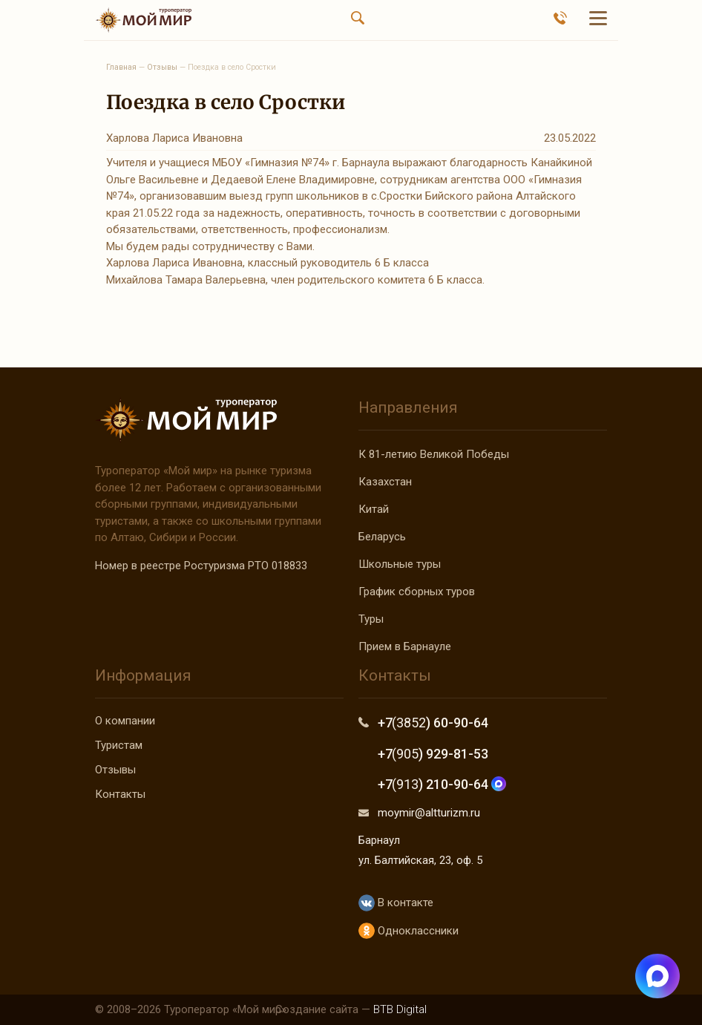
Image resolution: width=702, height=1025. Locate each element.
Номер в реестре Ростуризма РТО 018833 (201, 565)
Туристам (118, 745)
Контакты (120, 794)
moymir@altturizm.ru (429, 812)
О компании (125, 720)
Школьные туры (399, 564)
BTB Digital (400, 1009)
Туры (371, 619)
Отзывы (115, 769)
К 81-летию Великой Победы (433, 454)
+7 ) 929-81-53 (433, 753)
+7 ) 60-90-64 (433, 722)
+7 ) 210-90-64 (442, 784)
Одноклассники (408, 931)
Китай (373, 509)
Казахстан (385, 481)
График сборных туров (416, 591)
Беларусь (382, 536)
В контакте (395, 902)
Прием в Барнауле (404, 646)
